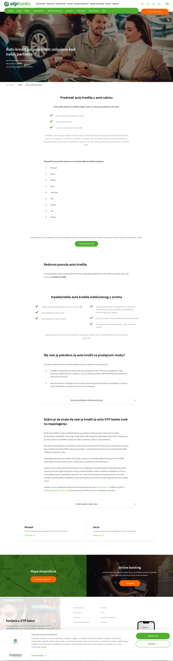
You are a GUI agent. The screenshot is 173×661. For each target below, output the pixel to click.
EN (165, 4)
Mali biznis (52, 4)
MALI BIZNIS (77, 613)
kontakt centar (101, 487)
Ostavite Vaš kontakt (86, 244)
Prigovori (117, 4)
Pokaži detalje (37, 656)
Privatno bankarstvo (83, 4)
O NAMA (103, 608)
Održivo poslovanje (99, 4)
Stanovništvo (42, 4)
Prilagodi (153, 644)
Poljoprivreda (62, 4)
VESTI (103, 613)
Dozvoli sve (153, 636)
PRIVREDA (76, 618)
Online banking (95, 12)
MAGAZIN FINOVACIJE (108, 618)
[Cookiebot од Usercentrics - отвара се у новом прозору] (15, 655)
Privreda (71, 4)
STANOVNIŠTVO (78, 608)
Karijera (110, 4)
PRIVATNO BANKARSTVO (81, 622)
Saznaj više (130, 583)
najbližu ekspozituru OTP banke (57, 490)
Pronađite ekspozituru (43, 580)
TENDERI (104, 622)
